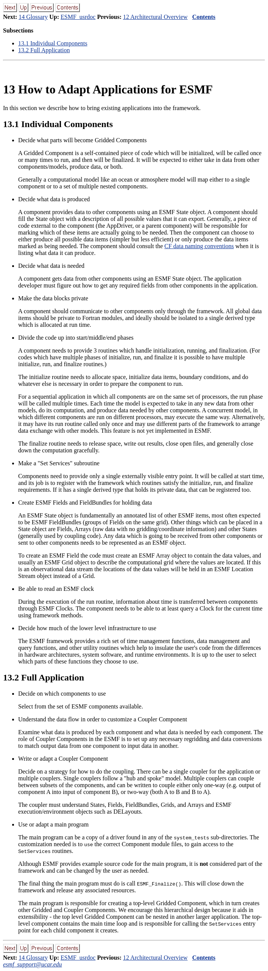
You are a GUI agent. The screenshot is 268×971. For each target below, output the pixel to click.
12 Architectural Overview (155, 17)
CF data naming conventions (199, 246)
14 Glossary (33, 17)
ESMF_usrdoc (78, 17)
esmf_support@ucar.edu (32, 964)
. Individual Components (52, 43)
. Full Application (44, 50)
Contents (203, 17)
